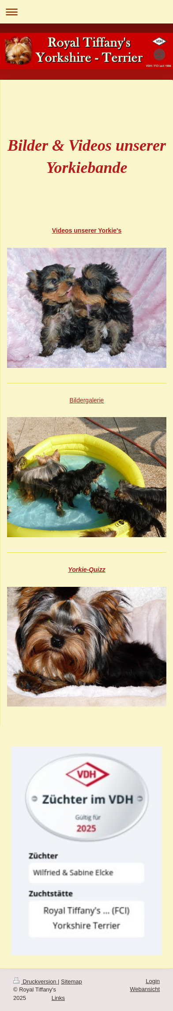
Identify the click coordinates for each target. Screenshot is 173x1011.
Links (58, 998)
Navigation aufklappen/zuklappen (86, 11)
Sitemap (71, 981)
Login (153, 981)
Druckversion (35, 981)
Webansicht (145, 989)
